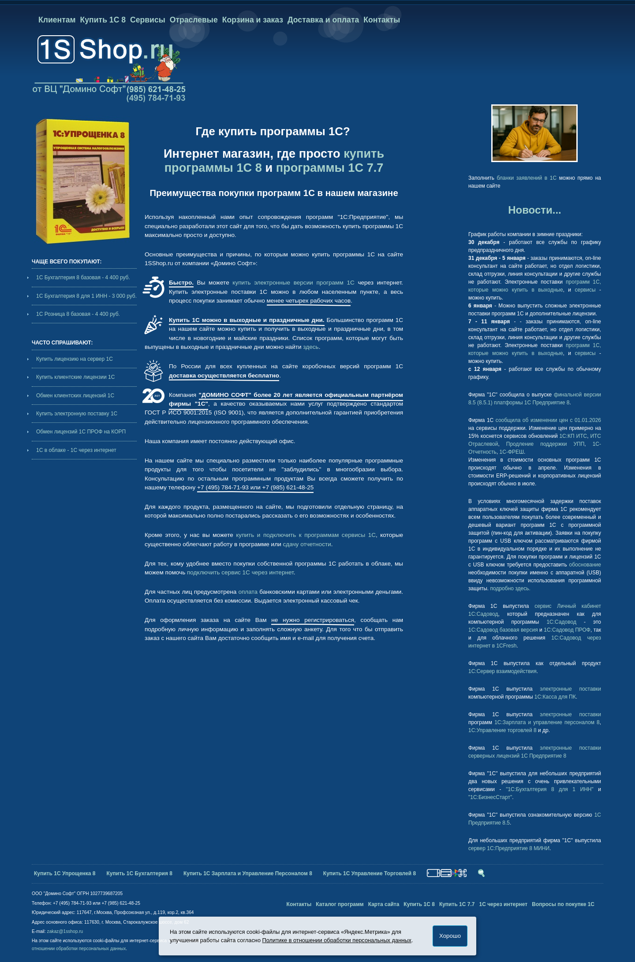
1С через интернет (503, 904)
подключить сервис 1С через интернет (240, 572)
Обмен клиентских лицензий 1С (75, 395)
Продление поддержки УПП (545, 444)
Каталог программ (340, 904)
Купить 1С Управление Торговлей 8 (369, 873)
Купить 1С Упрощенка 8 (65, 873)
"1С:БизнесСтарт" (490, 797)
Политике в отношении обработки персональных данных (336, 940)
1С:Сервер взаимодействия (502, 671)
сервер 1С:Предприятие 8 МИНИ (508, 848)
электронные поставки (570, 689)
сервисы (585, 290)
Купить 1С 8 (103, 19)
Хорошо (450, 935)
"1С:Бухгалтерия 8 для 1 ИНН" (550, 789)
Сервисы (147, 19)
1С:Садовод (561, 622)
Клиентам (57, 19)
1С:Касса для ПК (555, 697)
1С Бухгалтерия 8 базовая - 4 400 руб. (83, 277)
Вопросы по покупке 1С (563, 904)
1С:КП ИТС (573, 436)
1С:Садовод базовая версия (503, 630)
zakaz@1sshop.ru (65, 931)
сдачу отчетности (307, 544)
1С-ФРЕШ (512, 452)
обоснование (585, 565)
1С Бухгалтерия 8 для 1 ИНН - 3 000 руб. (86, 296)
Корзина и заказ (252, 19)
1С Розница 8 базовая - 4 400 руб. (78, 314)
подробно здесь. (510, 588)
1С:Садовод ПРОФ (567, 630)
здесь (310, 347)
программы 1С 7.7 (330, 167)
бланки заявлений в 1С (527, 178)
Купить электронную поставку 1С (76, 414)
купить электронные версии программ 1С (293, 282)
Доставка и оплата (323, 19)
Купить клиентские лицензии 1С (75, 377)
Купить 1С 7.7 (457, 904)
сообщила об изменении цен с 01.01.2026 (548, 420)
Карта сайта (384, 904)
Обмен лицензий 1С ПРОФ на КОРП (81, 432)
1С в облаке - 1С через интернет (76, 450)
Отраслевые (194, 19)
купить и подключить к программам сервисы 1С (306, 535)
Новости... (534, 210)
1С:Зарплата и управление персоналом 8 (547, 722)
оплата (248, 591)
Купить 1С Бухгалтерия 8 (139, 873)
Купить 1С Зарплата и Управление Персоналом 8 (247, 873)
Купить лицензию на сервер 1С (74, 359)
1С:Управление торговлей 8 (502, 730)
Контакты (381, 19)
